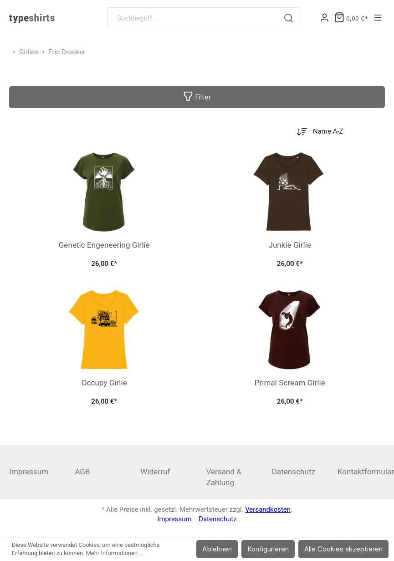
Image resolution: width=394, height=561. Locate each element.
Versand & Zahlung (223, 477)
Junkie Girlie (289, 244)
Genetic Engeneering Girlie (104, 244)
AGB (82, 471)
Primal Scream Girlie (290, 382)
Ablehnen (217, 549)
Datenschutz (293, 471)
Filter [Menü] (197, 95)
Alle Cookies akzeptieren (343, 549)
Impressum (28, 471)
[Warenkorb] (351, 18)
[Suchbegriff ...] (193, 18)
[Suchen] (289, 18)
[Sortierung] (334, 131)
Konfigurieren (268, 549)
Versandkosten (268, 509)
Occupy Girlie (104, 382)
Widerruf (155, 471)
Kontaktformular (366, 471)
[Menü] (378, 18)
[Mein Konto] (324, 18)
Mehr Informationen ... (115, 553)
